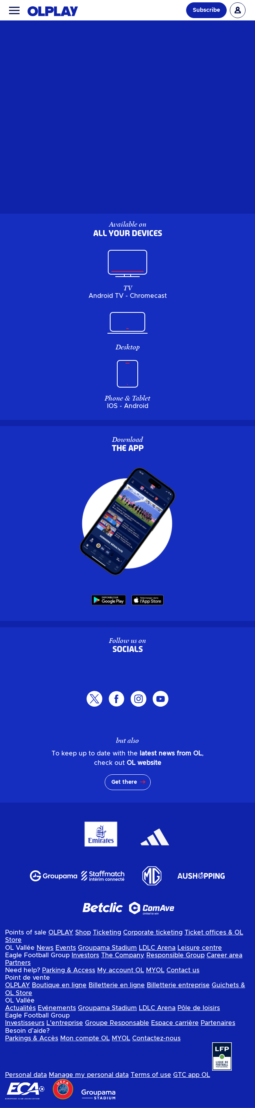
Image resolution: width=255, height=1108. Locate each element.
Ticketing (107, 932)
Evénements (57, 1008)
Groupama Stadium (107, 948)
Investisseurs (24, 1023)
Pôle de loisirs (198, 1008)
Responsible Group (175, 955)
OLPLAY (60, 932)
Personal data (26, 1075)
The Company (122, 955)
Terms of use (151, 1075)
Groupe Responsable (117, 1023)
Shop (83, 932)
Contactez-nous (156, 1038)
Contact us (183, 970)
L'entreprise (64, 1023)
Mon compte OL (85, 1038)
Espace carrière (175, 1023)
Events (65, 948)
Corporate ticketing (153, 932)
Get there (124, 782)
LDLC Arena (157, 948)
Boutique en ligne (59, 985)
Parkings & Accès (31, 1038)
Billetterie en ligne (117, 985)
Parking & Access (68, 970)
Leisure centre (199, 948)
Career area (224, 955)
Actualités (20, 1008)
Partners (18, 963)
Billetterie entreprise (178, 985)
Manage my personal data (89, 1075)
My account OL (120, 970)
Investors (85, 955)
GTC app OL (191, 1075)
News (45, 948)
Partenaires (218, 1023)
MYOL (155, 970)
